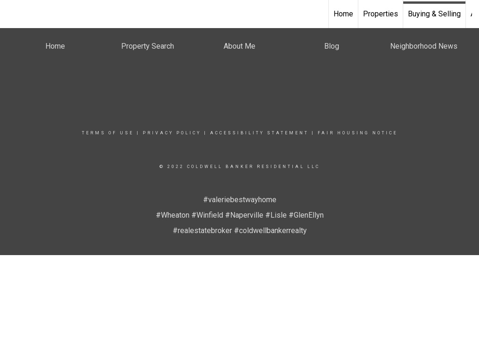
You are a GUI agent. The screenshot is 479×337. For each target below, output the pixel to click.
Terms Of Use (108, 133)
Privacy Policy (172, 133)
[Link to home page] (12, 14)
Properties (380, 13)
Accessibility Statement (259, 133)
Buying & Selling (434, 13)
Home (343, 13)
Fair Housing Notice (358, 133)
